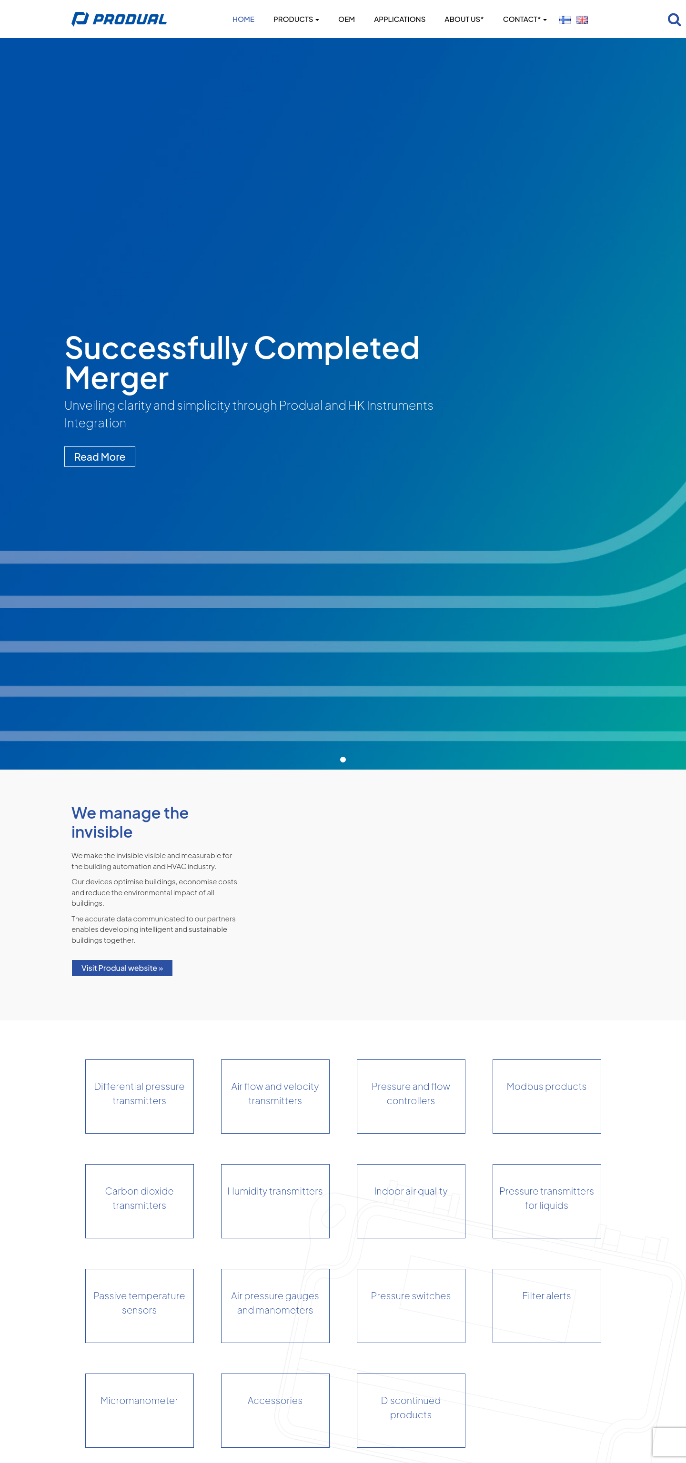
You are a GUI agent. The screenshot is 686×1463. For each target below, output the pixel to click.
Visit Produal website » (122, 968)
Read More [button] (99, 456)
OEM (346, 18)
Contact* (525, 18)
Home (243, 18)
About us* (464, 18)
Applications (399, 18)
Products (296, 18)
